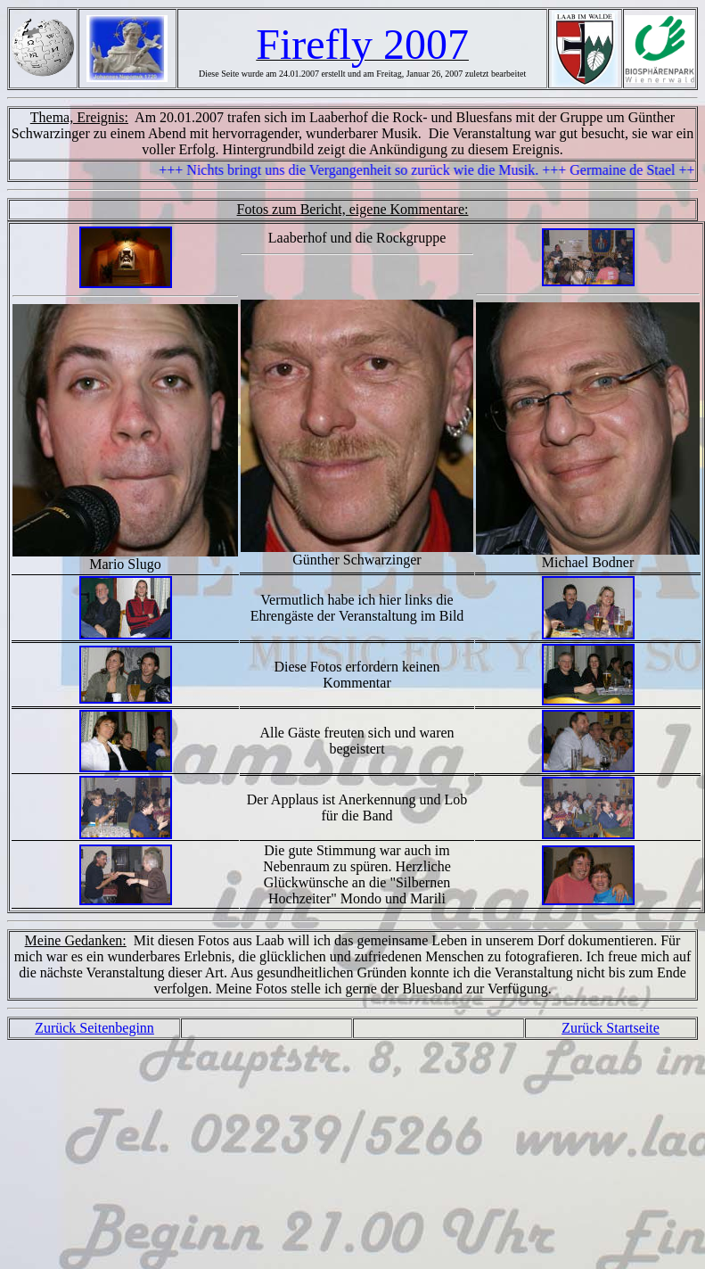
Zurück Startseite (611, 1027)
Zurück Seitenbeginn (94, 1027)
